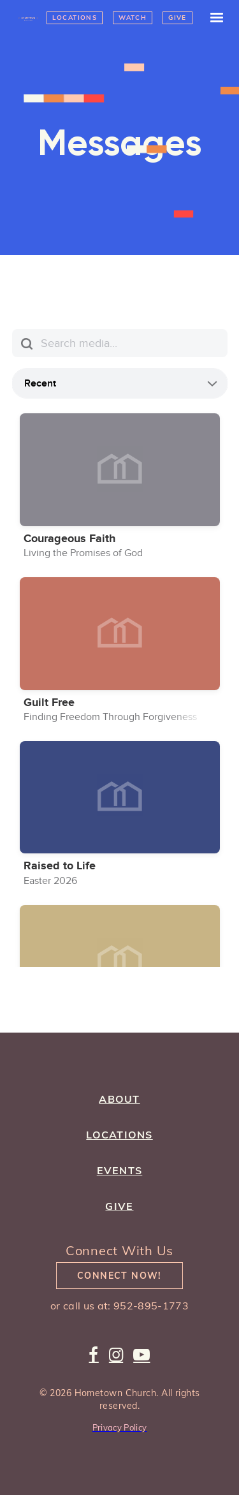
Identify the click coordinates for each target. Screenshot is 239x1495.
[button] (211, 18)
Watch (133, 17)
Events (120, 1170)
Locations (75, 17)
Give (177, 17)
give (119, 1206)
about (119, 1099)
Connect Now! (119, 1275)
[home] (29, 18)
